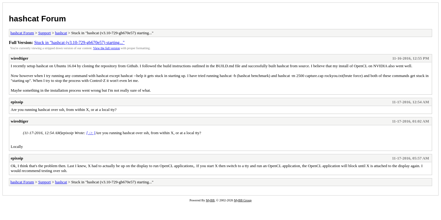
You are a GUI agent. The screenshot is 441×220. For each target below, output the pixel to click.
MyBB (210, 200)
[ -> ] (91, 132)
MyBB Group (242, 200)
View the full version (106, 48)
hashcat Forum (37, 18)
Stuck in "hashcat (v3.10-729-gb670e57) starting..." (79, 42)
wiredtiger (19, 58)
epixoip (17, 102)
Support (44, 33)
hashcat (61, 33)
